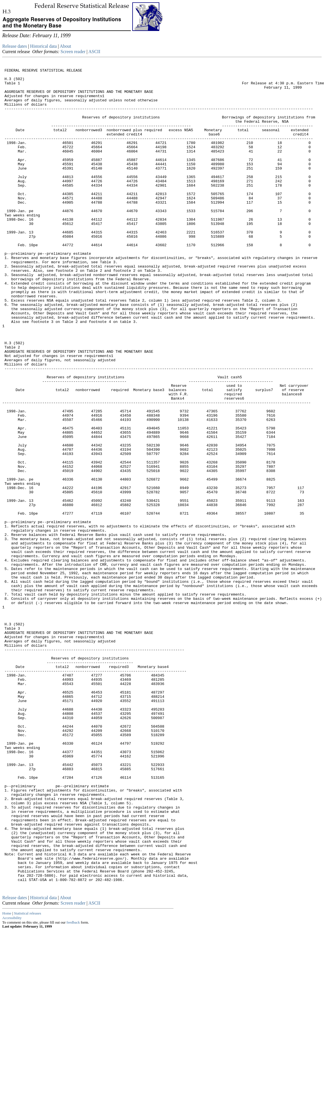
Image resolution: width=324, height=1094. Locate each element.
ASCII (94, 51)
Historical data (43, 46)
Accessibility (12, 1081)
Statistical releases (27, 1077)
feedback (73, 1086)
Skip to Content (7, 32)
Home (6, 1077)
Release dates (14, 46)
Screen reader (73, 51)
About (65, 46)
